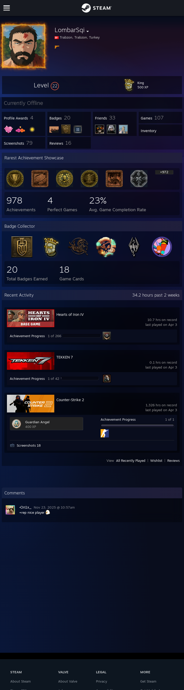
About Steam (20, 681)
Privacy (101, 681)
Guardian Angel (37, 422)
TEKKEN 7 (64, 357)
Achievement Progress (27, 336)
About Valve (67, 681)
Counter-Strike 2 (70, 400)
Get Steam (148, 681)
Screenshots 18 (29, 445)
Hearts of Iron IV (70, 314)
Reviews (173, 460)
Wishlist (156, 460)
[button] (46, 85)
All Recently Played (130, 460)
